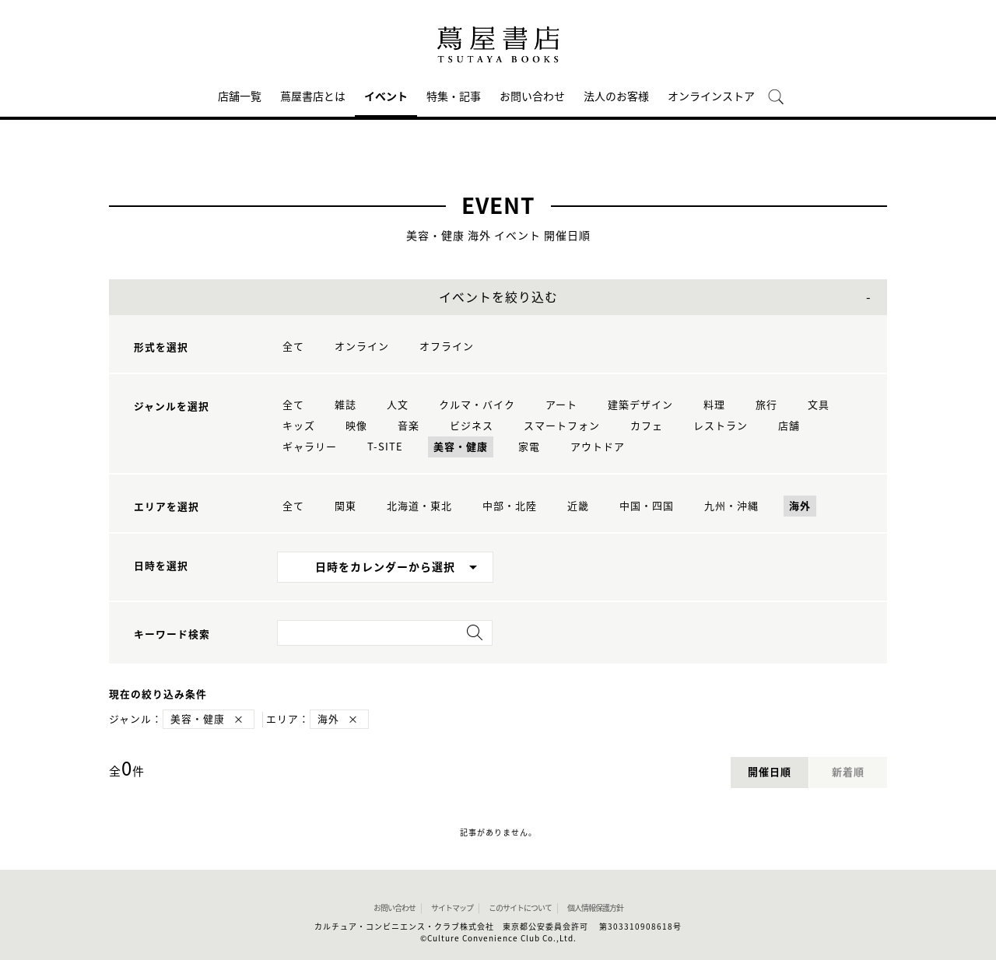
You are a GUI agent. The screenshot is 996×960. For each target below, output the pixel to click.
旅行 (766, 405)
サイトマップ (452, 908)
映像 (356, 426)
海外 (800, 506)
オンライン (362, 347)
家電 (529, 447)
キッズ (298, 426)
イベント (386, 96)
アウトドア (597, 447)
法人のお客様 (616, 96)
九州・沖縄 (731, 506)
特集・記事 (453, 96)
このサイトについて (520, 908)
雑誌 (345, 405)
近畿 (578, 506)
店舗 (789, 426)
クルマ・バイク (477, 405)
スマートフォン (562, 426)
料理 (714, 405)
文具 (818, 405)
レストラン (720, 426)
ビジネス (471, 426)
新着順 (848, 772)
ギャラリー (309, 447)
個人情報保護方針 (595, 908)
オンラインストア (711, 96)
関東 (345, 506)
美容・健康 (460, 447)
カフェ (646, 426)
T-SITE (385, 447)
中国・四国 (646, 506)
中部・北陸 (509, 506)
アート (561, 405)
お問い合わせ (532, 96)
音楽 (408, 426)
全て (293, 347)
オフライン (446, 347)
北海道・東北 (419, 506)
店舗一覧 (239, 96)
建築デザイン (640, 405)
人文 (398, 405)
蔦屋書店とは (312, 96)
